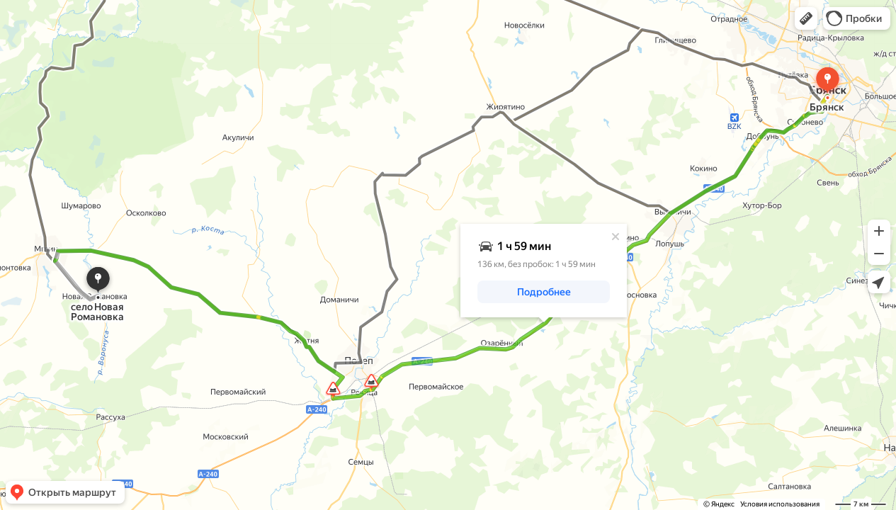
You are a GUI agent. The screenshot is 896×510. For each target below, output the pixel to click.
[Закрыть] (615, 236)
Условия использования (780, 504)
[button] (806, 18)
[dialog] (543, 270)
